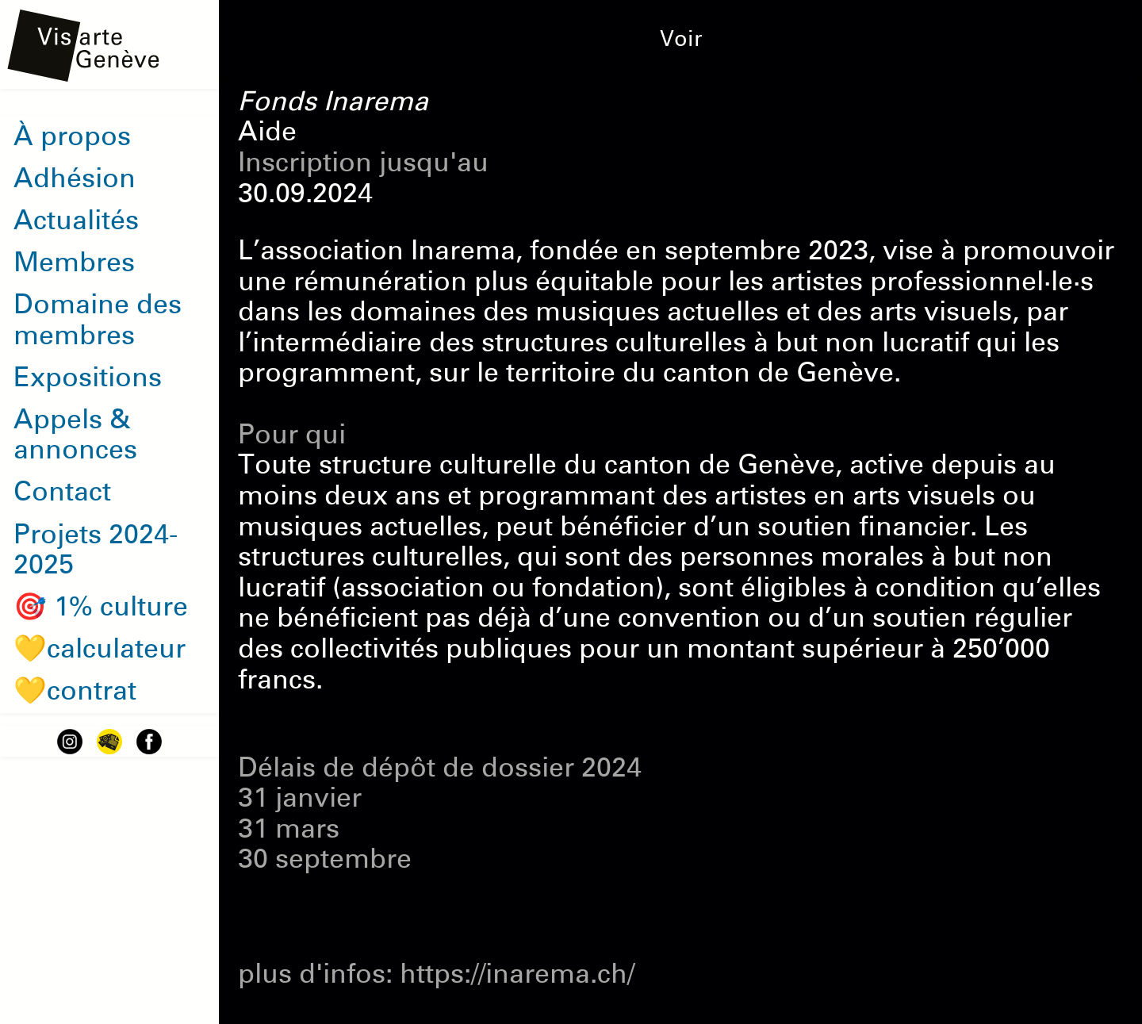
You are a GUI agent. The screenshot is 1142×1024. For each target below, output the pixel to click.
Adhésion (74, 178)
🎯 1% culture (100, 607)
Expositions (87, 377)
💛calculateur (99, 649)
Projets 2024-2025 (95, 550)
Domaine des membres (97, 320)
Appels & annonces (75, 435)
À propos (72, 136)
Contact (62, 492)
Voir (681, 39)
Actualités (76, 220)
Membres (74, 262)
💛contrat (74, 691)
